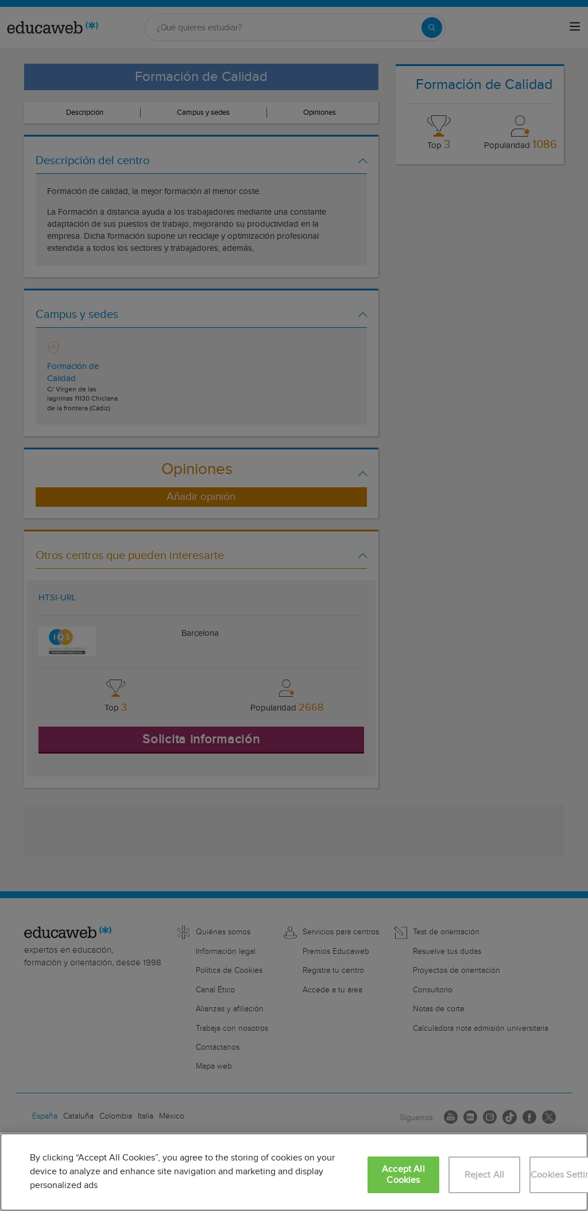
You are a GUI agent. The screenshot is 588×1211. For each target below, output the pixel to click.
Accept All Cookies (403, 1175)
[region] (294, 1172)
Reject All (485, 1175)
